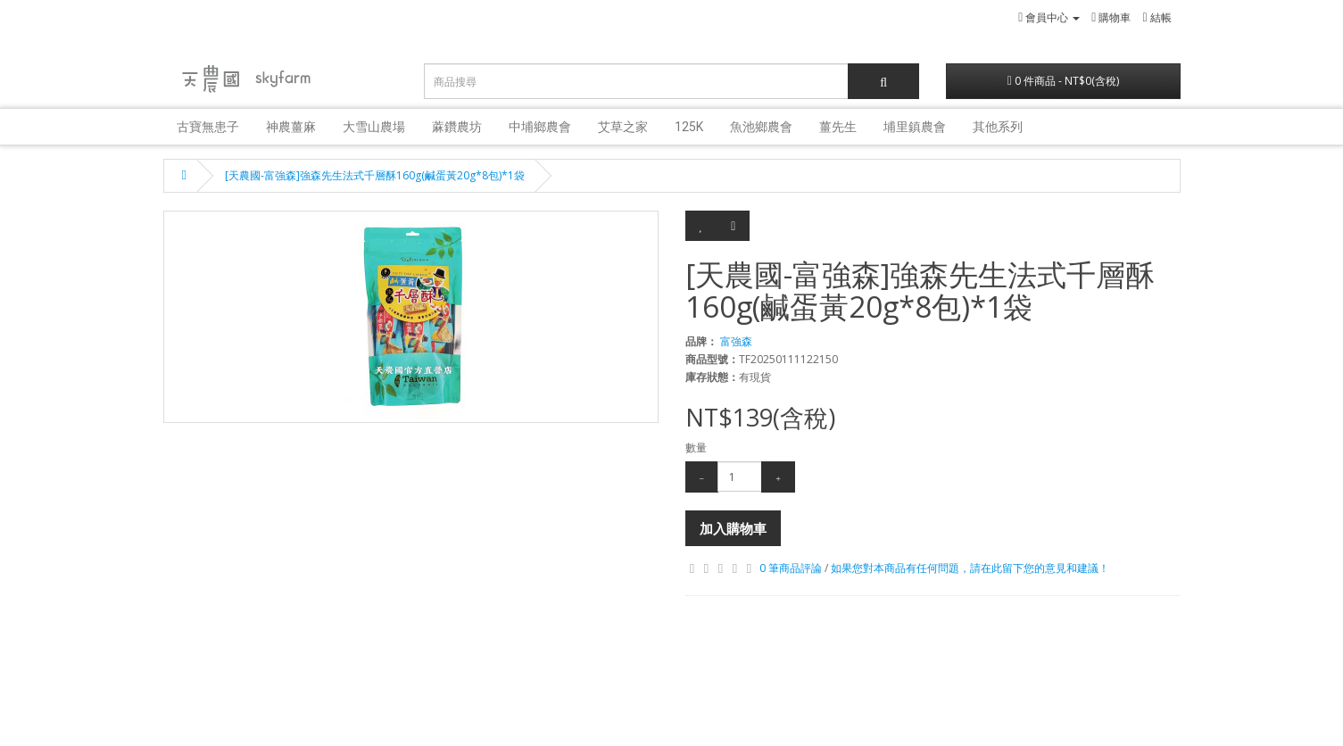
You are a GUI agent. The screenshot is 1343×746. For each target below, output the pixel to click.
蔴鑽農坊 (457, 127)
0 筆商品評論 (790, 568)
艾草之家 (623, 127)
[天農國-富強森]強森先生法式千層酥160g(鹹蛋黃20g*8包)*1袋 (375, 175)
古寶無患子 (208, 127)
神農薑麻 (291, 127)
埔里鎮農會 (914, 127)
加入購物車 (733, 528)
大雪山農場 (374, 127)
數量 (696, 447)
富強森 (736, 341)
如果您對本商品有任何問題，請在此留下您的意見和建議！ (970, 568)
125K (689, 127)
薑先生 (838, 127)
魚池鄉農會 (761, 127)
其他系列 (998, 127)
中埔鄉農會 (540, 127)
